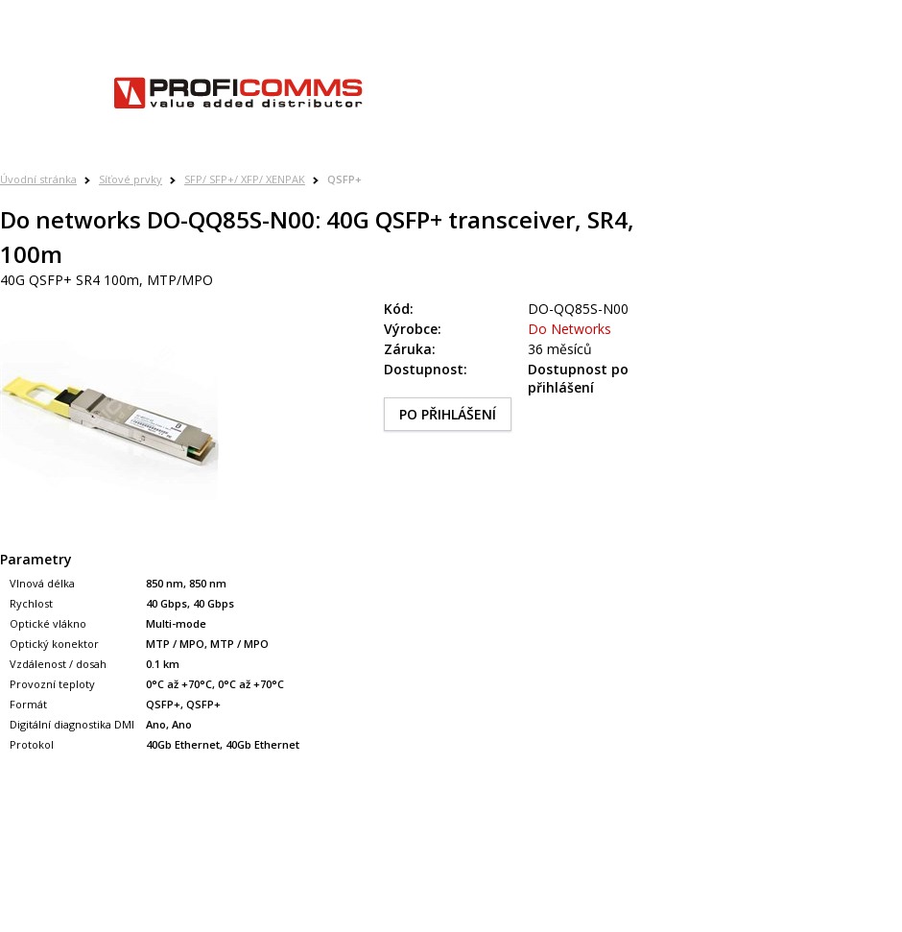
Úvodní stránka (38, 179)
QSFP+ (344, 179)
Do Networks (569, 329)
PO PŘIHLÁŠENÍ (447, 414)
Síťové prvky (130, 179)
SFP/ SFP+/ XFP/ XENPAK (244, 179)
